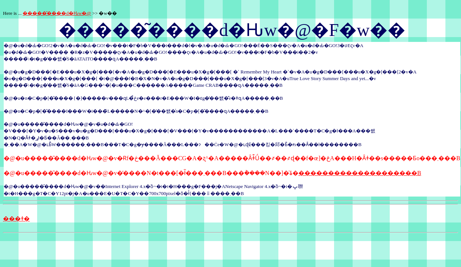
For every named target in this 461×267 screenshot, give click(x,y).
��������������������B (359, 173)
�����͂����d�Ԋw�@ (57, 13)
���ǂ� (16, 218)
